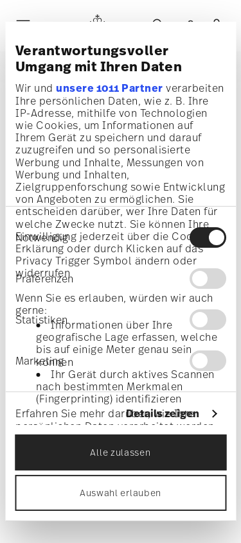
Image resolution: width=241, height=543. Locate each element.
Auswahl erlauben (120, 493)
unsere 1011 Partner (109, 87)
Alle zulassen (120, 452)
